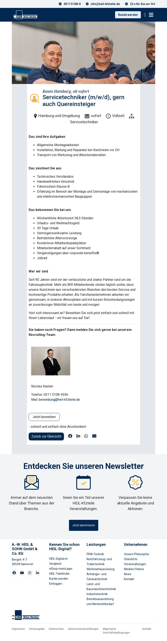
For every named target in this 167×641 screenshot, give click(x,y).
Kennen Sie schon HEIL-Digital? (64, 546)
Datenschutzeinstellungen (83, 628)
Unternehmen (135, 544)
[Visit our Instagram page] (29, 573)
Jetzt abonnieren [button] (83, 525)
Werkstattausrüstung (100, 569)
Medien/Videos (134, 569)
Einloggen (55, 583)
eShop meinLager (60, 568)
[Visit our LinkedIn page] (37, 573)
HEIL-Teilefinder (59, 573)
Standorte (130, 559)
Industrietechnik (97, 594)
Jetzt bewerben (44, 417)
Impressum (18, 628)
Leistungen (96, 544)
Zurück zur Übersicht (46, 436)
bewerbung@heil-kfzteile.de (59, 400)
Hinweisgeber (37, 628)
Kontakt (129, 579)
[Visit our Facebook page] (14, 573)
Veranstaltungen (135, 564)
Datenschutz (56, 628)
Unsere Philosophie (136, 554)
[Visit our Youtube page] (22, 573)
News (127, 574)
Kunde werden (128, 14)
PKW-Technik (95, 554)
